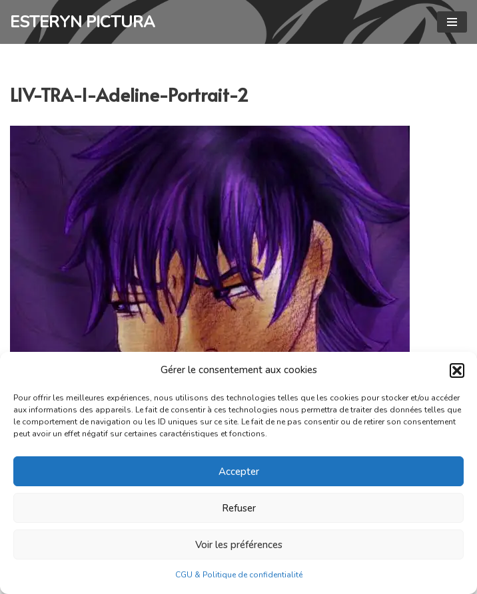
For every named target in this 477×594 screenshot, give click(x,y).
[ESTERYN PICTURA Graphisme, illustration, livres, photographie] (82, 22)
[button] (457, 370)
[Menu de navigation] (452, 22)
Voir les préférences (238, 544)
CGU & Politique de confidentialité (238, 574)
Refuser (239, 508)
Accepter (239, 471)
